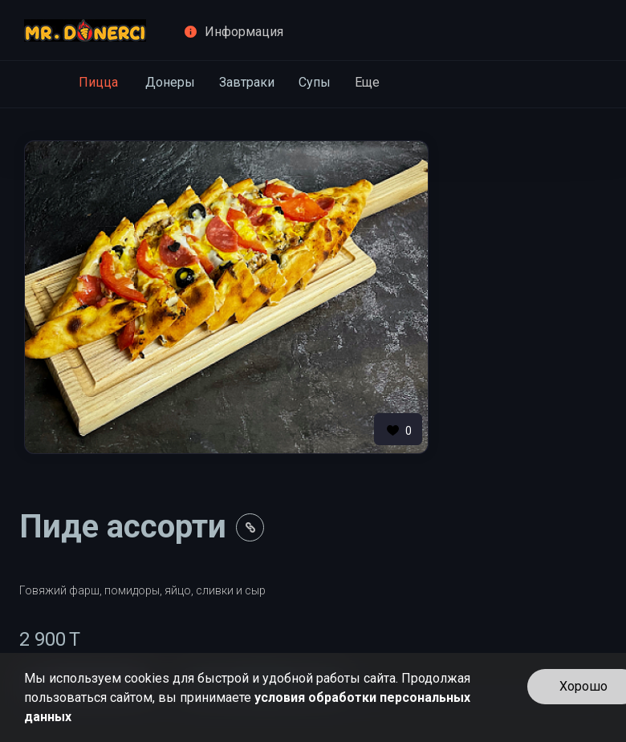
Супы (315, 82)
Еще (367, 82)
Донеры (170, 82)
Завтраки (246, 82)
